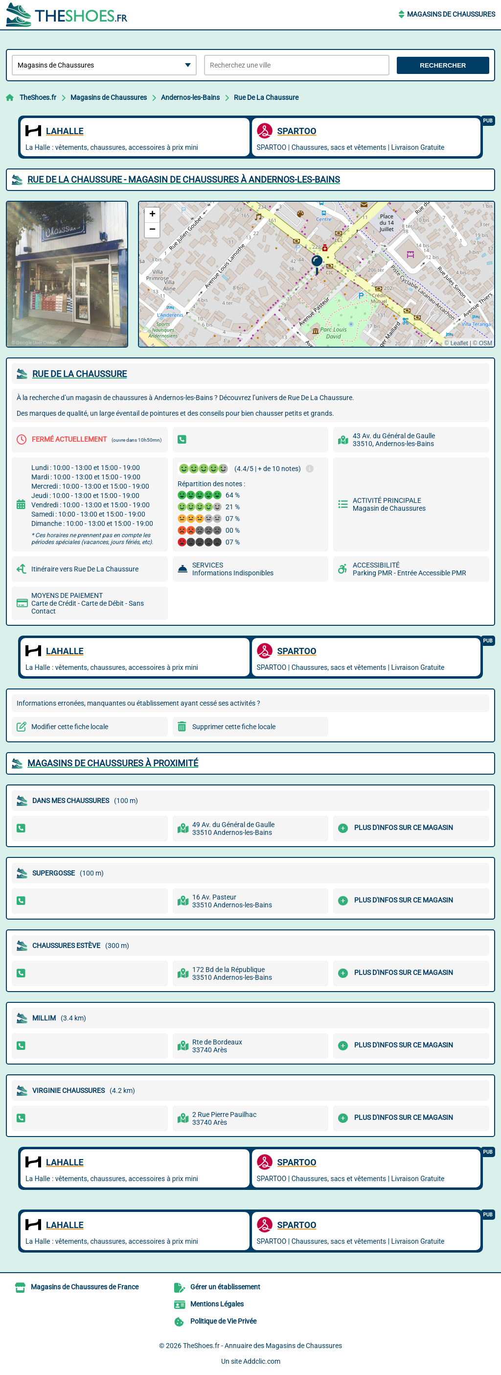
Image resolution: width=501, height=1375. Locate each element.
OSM (485, 343)
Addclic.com (261, 1361)
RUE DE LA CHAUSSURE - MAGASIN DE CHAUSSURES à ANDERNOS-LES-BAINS (183, 179)
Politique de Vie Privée (223, 1321)
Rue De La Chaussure (266, 97)
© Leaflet (456, 343)
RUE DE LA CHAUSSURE (79, 374)
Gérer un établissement (225, 1287)
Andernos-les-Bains (190, 97)
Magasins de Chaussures (451, 14)
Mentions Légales (217, 1304)
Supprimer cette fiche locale (233, 727)
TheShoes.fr (38, 97)
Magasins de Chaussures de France (84, 1287)
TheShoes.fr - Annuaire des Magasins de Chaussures (262, 1346)
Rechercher (443, 65)
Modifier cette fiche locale (69, 727)
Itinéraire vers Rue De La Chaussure (84, 569)
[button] (317, 265)
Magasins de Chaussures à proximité (112, 763)
